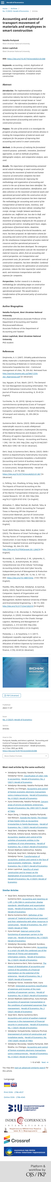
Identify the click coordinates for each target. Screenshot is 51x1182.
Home (5, 8)
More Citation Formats (13, 756)
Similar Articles (10, 890)
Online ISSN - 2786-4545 (14, 1097)
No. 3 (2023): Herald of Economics (16, 11)
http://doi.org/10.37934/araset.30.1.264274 (21, 549)
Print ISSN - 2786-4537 (13, 1092)
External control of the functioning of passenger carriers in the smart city (25, 934)
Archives (14, 8)
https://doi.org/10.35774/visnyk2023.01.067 (22, 474)
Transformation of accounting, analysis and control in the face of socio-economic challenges (28, 859)
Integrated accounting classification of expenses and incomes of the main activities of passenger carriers (27, 989)
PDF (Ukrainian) (12, 695)
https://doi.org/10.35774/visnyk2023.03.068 (26, 59)
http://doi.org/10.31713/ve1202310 (18, 606)
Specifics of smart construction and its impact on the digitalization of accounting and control (25, 872)
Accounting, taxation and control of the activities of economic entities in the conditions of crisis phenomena (25, 840)
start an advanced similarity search (30, 1067)
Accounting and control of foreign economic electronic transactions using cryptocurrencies (28, 791)
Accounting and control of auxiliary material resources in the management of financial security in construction (27, 1021)
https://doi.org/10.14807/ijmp (20, 578)
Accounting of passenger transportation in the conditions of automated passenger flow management (27, 1005)
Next (44, 1062)
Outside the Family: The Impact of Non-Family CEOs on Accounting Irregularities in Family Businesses (27, 820)
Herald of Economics (15, 2)
